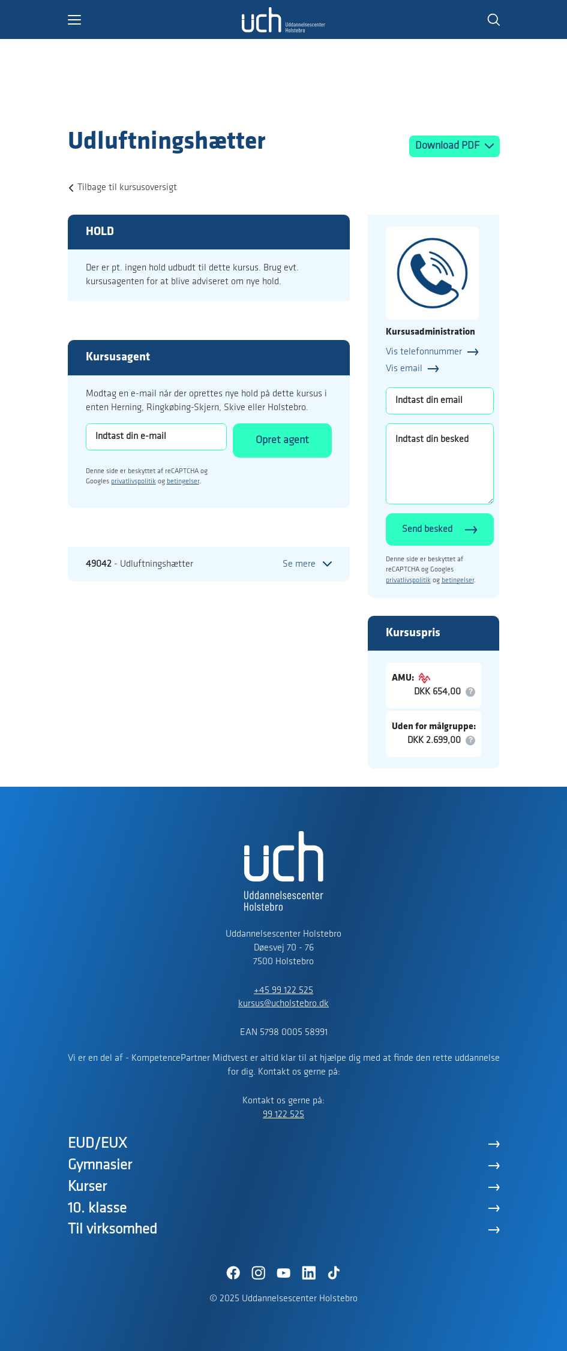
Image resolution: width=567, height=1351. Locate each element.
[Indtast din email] (440, 400)
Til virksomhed (112, 1229)
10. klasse (97, 1208)
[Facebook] (233, 1273)
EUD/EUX (97, 1143)
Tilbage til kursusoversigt (127, 187)
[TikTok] (334, 1273)
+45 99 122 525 (283, 990)
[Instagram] (258, 1273)
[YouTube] (284, 1273)
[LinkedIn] (309, 1273)
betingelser (183, 481)
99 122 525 (283, 1115)
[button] (155, 20)
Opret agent (282, 440)
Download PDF (448, 146)
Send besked (427, 529)
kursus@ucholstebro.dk (283, 1004)
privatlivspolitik (133, 481)
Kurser (87, 1187)
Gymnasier (100, 1165)
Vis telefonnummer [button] (424, 352)
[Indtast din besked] (440, 463)
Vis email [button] (404, 369)
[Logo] (137, 104)
